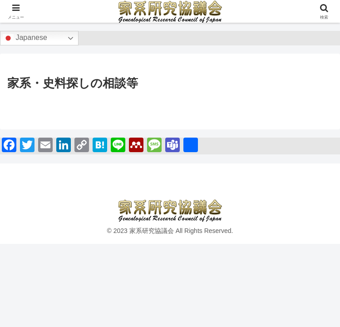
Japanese (25, 38)
